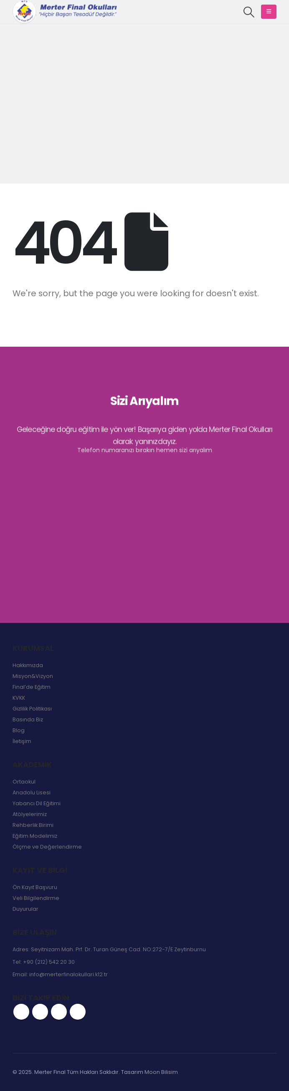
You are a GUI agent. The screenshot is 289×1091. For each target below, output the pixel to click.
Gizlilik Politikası (32, 708)
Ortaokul (24, 781)
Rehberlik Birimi (33, 825)
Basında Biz (28, 719)
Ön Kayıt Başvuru (35, 887)
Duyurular (25, 908)
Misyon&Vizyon (33, 676)
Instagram (59, 1012)
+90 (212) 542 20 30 (49, 961)
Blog (19, 730)
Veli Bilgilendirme (36, 898)
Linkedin (78, 1012)
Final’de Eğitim (32, 686)
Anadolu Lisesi (32, 792)
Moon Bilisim (161, 1072)
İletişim (22, 741)
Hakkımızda (28, 665)
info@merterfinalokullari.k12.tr (68, 974)
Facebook (21, 1012)
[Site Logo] (65, 12)
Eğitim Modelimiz (35, 835)
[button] (249, 12)
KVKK (19, 697)
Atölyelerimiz (30, 814)
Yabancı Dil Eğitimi (37, 803)
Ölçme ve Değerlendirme (47, 846)
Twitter (40, 1012)
